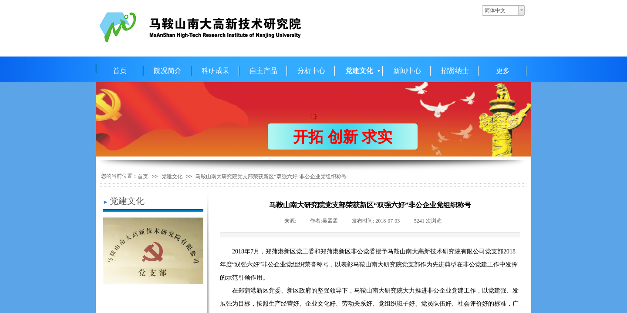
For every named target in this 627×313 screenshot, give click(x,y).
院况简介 (168, 70)
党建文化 (359, 70)
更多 (503, 70)
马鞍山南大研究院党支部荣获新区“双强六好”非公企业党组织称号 (271, 176)
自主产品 (263, 70)
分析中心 (311, 70)
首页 (120, 70)
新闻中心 (407, 70)
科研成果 (215, 70)
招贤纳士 (455, 70)
